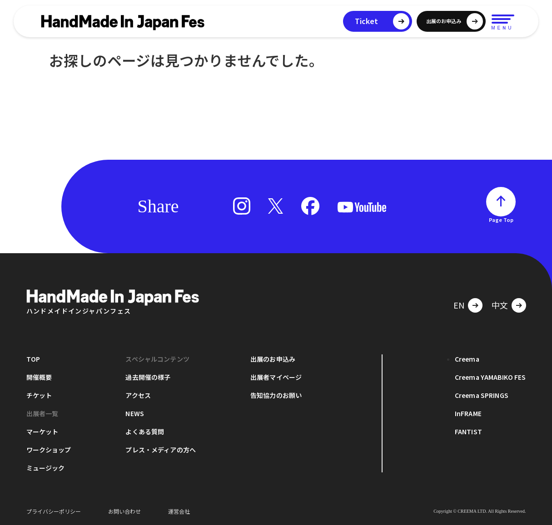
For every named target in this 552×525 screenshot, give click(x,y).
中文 (500, 305)
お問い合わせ (124, 511)
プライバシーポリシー (53, 511)
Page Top (501, 219)
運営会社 (179, 511)
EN (458, 305)
